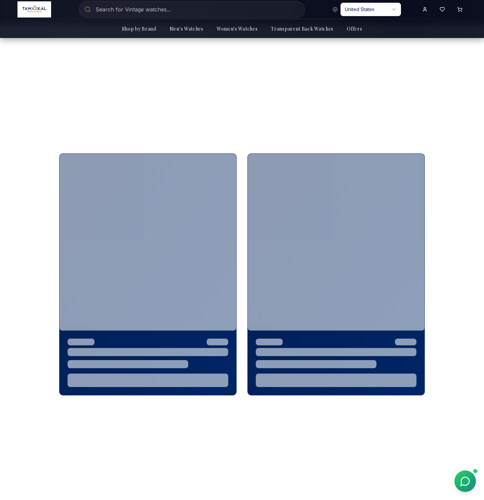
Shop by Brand (139, 29)
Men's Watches (186, 29)
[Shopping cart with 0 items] (460, 9)
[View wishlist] (442, 9)
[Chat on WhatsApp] (465, 481)
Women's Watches (237, 29)
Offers (354, 29)
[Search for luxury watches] (192, 9)
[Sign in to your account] (425, 9)
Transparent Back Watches (302, 29)
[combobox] (370, 9)
